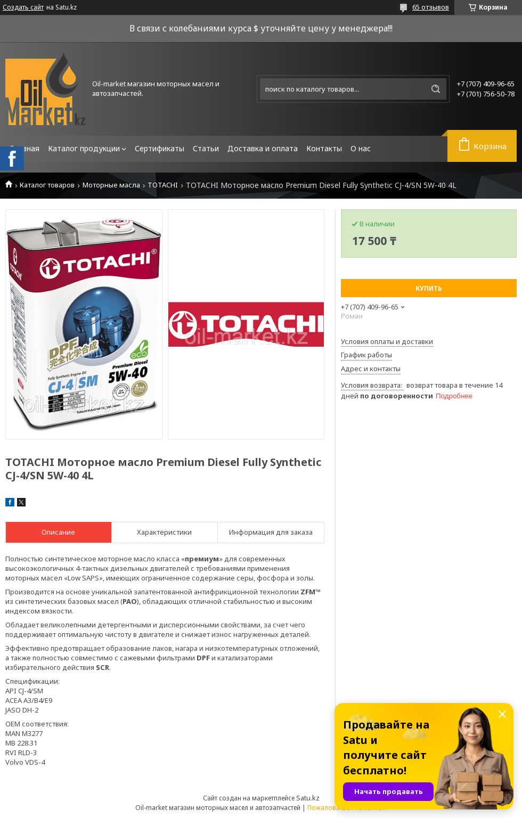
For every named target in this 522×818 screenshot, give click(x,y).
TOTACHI (163, 185)
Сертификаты (159, 148)
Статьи (206, 148)
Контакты (324, 148)
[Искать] (435, 89)
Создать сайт (23, 7)
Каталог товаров (47, 185)
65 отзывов (430, 7)
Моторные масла (111, 185)
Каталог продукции (84, 148)
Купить (428, 288)
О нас (360, 148)
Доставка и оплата (262, 148)
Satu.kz (308, 798)
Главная (24, 148)
